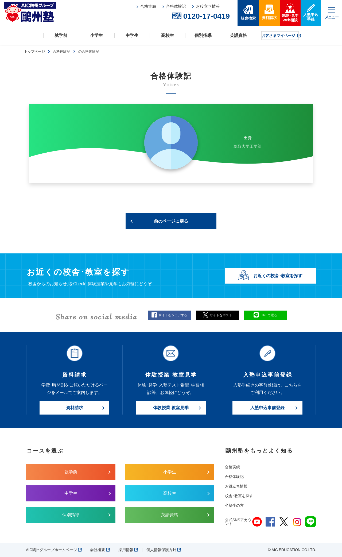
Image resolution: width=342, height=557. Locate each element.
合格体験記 (234, 476)
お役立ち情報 (236, 486)
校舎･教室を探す (239, 496)
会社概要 (100, 550)
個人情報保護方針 (163, 550)
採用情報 (128, 550)
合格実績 (232, 467)
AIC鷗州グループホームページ (54, 550)
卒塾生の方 (234, 505)
